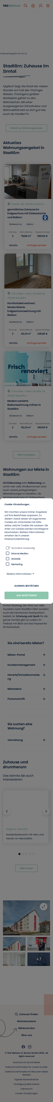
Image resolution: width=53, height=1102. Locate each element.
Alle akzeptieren (26, 595)
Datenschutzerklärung (17, 539)
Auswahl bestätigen (26, 585)
